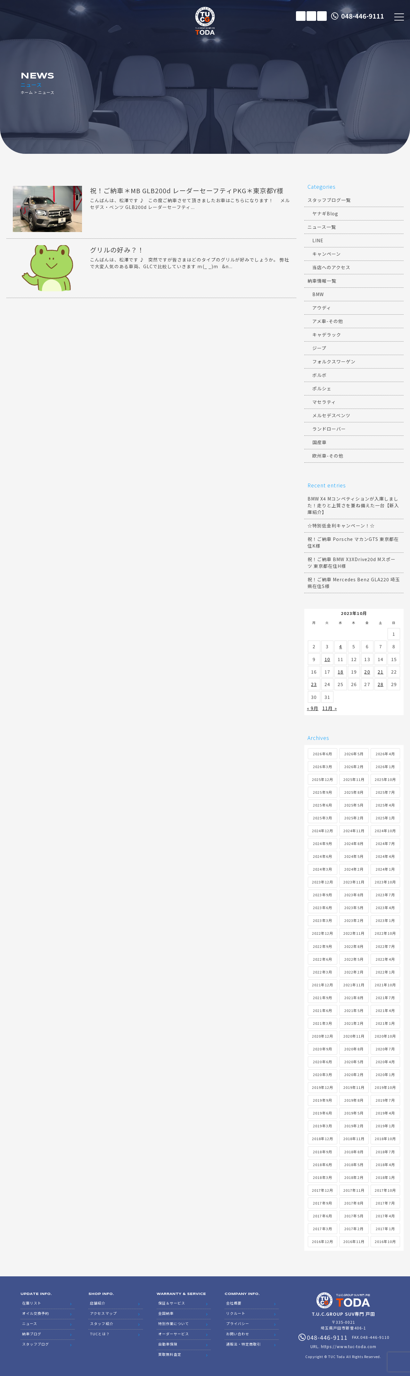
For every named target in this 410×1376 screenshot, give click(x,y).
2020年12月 (322, 1036)
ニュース (29, 1323)
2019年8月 (353, 1100)
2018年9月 (322, 1151)
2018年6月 (322, 1164)
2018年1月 (385, 1177)
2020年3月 (322, 1074)
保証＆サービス (171, 1303)
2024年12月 (322, 830)
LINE (322, 16)
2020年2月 (353, 1074)
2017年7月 (385, 1203)
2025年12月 (322, 779)
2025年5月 (353, 805)
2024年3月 (322, 869)
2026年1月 (385, 766)
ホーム (26, 92)
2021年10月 (385, 984)
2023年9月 (322, 894)
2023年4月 (385, 907)
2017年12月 (322, 1190)
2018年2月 (353, 1177)
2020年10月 (385, 1036)
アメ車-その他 (327, 321)
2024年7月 (385, 843)
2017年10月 (385, 1190)
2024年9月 (322, 843)
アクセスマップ (103, 1313)
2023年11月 (354, 881)
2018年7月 (385, 1151)
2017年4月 (385, 1215)
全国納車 (166, 1313)
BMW (318, 294)
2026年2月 (353, 766)
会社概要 (234, 1303)
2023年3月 (322, 920)
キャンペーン (326, 254)
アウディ (321, 307)
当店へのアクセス (331, 267)
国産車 (319, 442)
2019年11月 (354, 1087)
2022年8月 (353, 946)
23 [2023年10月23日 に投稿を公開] (314, 684)
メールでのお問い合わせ (311, 16)
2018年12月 (322, 1138)
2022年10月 (385, 933)
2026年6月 (322, 753)
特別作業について (173, 1323)
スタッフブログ (35, 1344)
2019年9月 (322, 1100)
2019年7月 (385, 1100)
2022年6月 (322, 959)
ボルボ (319, 375)
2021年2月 (353, 1023)
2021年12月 (322, 984)
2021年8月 (353, 997)
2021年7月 (385, 997)
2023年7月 (385, 894)
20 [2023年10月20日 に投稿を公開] (367, 671)
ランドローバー (329, 429)
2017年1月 (385, 1228)
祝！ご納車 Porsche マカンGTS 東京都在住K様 (353, 542)
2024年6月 (322, 856)
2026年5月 (353, 753)
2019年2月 (353, 1125)
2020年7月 (385, 1048)
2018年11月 (354, 1138)
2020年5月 (353, 1061)
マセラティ (324, 402)
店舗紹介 (97, 1303)
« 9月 (312, 708)
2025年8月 (353, 792)
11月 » (329, 708)
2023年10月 (385, 881)
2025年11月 (354, 779)
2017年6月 (322, 1215)
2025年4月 (385, 805)
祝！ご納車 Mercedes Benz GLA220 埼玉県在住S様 (354, 582)
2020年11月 (354, 1036)
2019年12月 (322, 1087)
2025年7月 (385, 792)
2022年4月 (385, 959)
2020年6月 (322, 1061)
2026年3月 (322, 766)
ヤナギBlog (325, 213)
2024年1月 (385, 869)
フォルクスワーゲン (334, 361)
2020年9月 (322, 1048)
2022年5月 (353, 959)
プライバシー (237, 1323)
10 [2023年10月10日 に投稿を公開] (327, 659)
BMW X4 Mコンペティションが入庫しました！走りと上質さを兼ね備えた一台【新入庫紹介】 (353, 505)
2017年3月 (322, 1228)
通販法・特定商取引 (243, 1344)
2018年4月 (385, 1164)
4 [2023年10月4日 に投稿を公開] (340, 646)
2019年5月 (353, 1112)
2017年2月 (353, 1228)
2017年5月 (353, 1215)
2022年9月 (322, 946)
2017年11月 (354, 1190)
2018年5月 (353, 1164)
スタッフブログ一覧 (329, 200)
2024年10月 (385, 830)
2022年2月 (353, 971)
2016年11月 (354, 1241)
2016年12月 (322, 1241)
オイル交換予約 (35, 1313)
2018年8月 (353, 1151)
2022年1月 (385, 971)
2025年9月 (322, 792)
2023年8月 (353, 894)
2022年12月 (322, 933)
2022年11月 (354, 933)
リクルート (235, 1313)
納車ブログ (31, 1333)
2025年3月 (322, 817)
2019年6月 (322, 1112)
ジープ (319, 348)
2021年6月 (322, 1010)
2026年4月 (385, 753)
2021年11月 (354, 984)
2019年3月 (322, 1125)
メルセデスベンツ (331, 415)
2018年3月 (322, 1177)
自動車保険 (167, 1344)
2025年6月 (322, 805)
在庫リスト (301, 16)
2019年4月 (385, 1112)
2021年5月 (353, 1010)
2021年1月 (385, 1023)
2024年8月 (353, 843)
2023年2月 (353, 920)
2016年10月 (385, 1241)
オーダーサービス (173, 1333)
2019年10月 (385, 1087)
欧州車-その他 (327, 455)
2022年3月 (322, 971)
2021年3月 (322, 1023)
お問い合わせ (237, 1333)
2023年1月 (385, 920)
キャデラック (326, 334)
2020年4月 (385, 1061)
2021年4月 (385, 1010)
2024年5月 (353, 856)
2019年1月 (385, 1125)
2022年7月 (385, 946)
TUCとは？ (100, 1333)
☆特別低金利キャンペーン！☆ (341, 525)
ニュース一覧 (322, 227)
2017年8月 (353, 1203)
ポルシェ (322, 388)
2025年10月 (385, 779)
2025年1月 (385, 817)
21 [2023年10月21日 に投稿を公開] (380, 671)
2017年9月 (322, 1203)
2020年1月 (385, 1074)
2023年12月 (322, 881)
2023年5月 (353, 907)
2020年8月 (353, 1048)
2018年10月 (385, 1138)
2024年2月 (353, 869)
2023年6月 (322, 907)
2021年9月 (322, 997)
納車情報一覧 (322, 281)
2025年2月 (353, 817)
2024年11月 (354, 830)
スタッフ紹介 (101, 1323)
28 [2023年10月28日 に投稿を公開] (380, 684)
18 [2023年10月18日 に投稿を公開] (340, 671)
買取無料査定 (169, 1354)
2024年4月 (385, 856)
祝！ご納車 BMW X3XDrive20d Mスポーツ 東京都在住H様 (352, 562)
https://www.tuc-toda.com (348, 1346)
